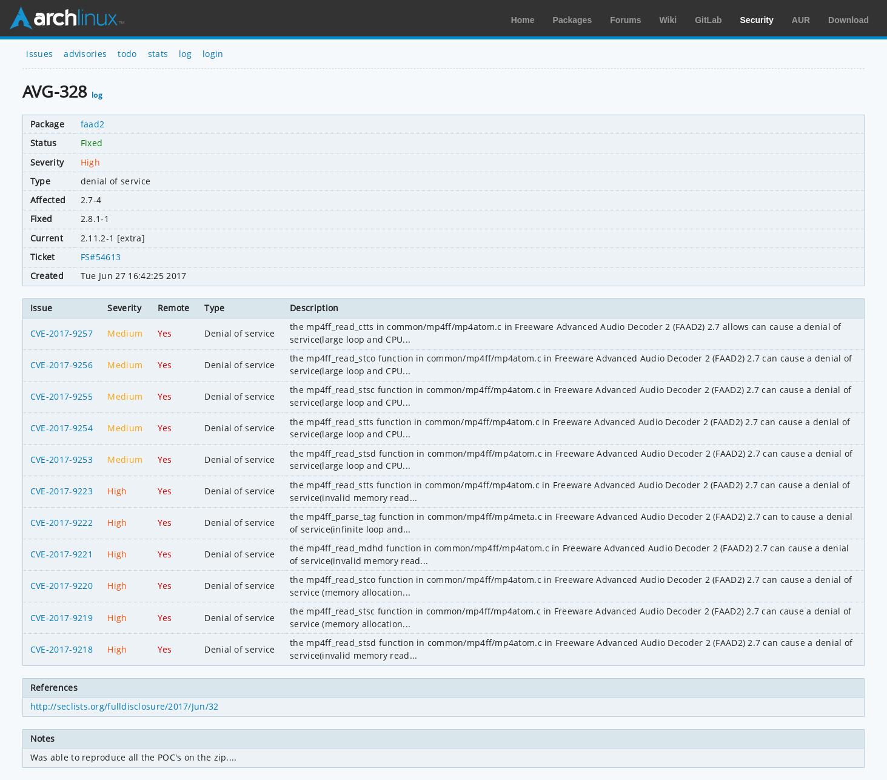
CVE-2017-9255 (61, 396)
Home (523, 20)
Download (848, 20)
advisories (85, 53)
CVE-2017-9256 (61, 365)
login (213, 53)
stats (158, 53)
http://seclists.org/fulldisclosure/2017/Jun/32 (124, 706)
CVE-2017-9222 (61, 522)
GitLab (708, 20)
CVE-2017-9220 (61, 585)
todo (127, 53)
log (185, 53)
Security (757, 20)
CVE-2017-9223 (61, 491)
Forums (625, 20)
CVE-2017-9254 (61, 428)
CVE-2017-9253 (61, 459)
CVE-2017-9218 (61, 649)
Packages (572, 20)
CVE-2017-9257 (61, 333)
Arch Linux (66, 18)
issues (39, 53)
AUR (801, 20)
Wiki (668, 20)
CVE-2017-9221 (61, 554)
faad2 (93, 124)
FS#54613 (101, 257)
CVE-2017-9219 (61, 618)
